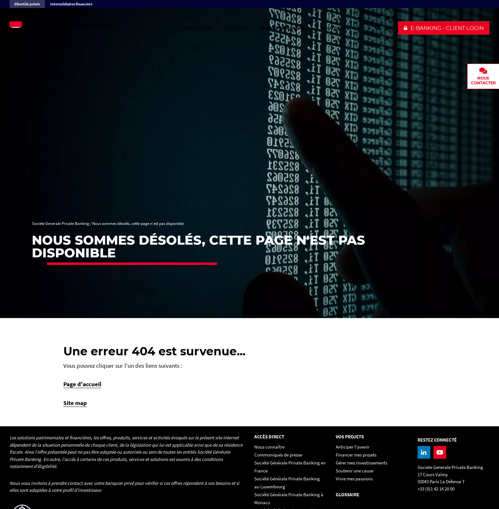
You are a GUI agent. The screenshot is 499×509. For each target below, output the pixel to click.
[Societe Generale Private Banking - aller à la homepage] (80, 28)
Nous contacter (340, 28)
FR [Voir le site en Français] (388, 27)
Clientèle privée (27, 4)
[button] (443, 28)
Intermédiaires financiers (71, 4)
